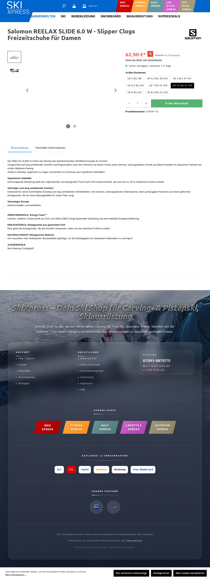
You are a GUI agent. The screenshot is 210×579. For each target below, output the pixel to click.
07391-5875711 (164, 355)
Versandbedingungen (92, 364)
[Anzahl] (137, 103)
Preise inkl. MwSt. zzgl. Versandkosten (143, 60)
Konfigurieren (161, 573)
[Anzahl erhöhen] (146, 103)
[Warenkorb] (88, 6)
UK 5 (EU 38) (134, 78)
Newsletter (24, 364)
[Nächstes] (115, 90)
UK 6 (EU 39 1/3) (182, 78)
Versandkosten (26, 371)
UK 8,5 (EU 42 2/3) (157, 92)
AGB (82, 385)
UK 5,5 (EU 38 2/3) (157, 78)
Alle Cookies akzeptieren (190, 573)
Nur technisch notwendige (131, 573)
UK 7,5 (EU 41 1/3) (182, 85)
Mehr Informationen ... (15, 575)
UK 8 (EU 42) (134, 92)
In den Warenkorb (176, 103)
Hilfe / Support (26, 350)
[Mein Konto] (74, 6)
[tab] (19, 147)
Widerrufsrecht (88, 350)
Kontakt (22, 357)
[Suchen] (64, 6)
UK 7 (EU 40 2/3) (158, 85)
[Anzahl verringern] (129, 103)
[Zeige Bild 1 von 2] (68, 126)
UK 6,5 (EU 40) (135, 85)
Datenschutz (87, 371)
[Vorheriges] (27, 90)
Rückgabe (23, 378)
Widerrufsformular (90, 357)
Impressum (85, 378)
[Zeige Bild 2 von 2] (74, 126)
